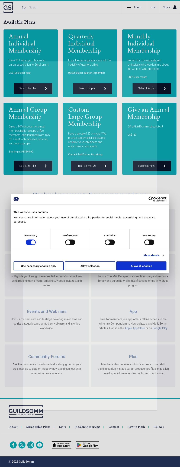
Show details (151, 255)
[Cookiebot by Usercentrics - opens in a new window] (151, 199)
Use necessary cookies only (38, 265)
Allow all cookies (141, 265)
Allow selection (89, 265)
